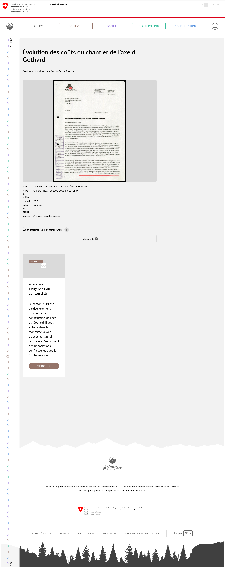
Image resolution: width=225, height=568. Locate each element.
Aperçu (39, 26)
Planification (149, 26)
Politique (76, 26)
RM (213, 4)
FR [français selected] (206, 4)
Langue (183, 533)
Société (112, 26)
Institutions (85, 533)
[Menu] (215, 26)
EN (218, 4)
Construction (185, 26)
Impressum (109, 533)
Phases (64, 533)
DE (202, 4)
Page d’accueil (42, 533)
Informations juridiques (141, 533)
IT (210, 4)
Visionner (44, 366)
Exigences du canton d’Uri (39, 291)
